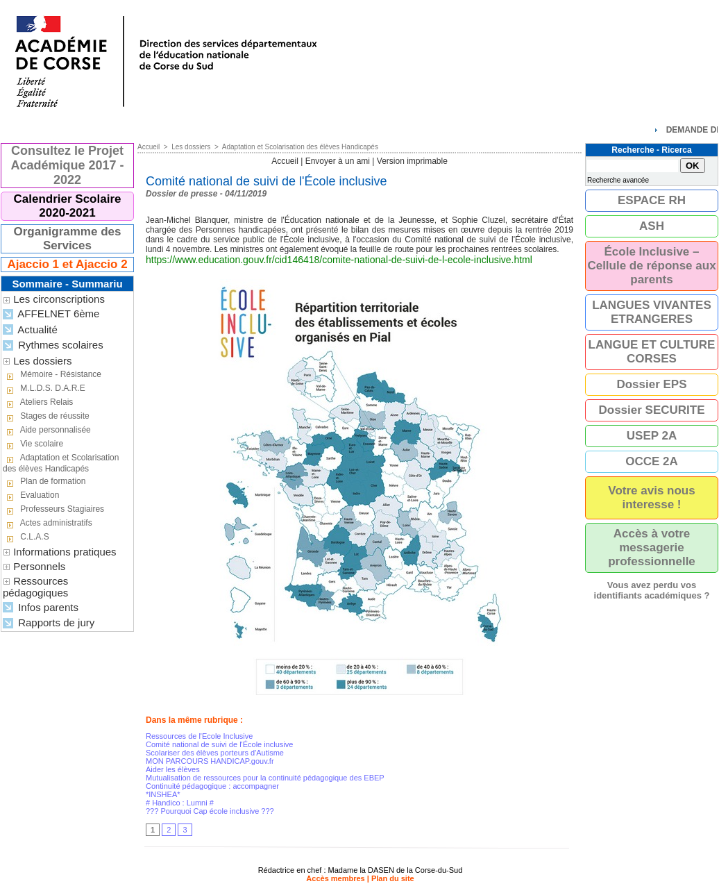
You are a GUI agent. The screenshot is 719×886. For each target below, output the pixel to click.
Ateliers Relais (38, 402)
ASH (651, 226)
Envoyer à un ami (337, 161)
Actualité (30, 330)
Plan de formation (44, 481)
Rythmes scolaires (53, 345)
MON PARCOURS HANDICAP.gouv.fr (210, 761)
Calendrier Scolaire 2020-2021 (67, 205)
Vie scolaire (33, 444)
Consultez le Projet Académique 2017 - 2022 (67, 165)
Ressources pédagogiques (35, 587)
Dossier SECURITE (651, 410)
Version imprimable (412, 161)
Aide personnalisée (47, 430)
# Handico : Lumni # (180, 803)
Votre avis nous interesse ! (651, 497)
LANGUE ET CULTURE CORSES (652, 351)
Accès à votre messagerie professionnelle (651, 547)
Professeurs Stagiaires (53, 509)
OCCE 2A (651, 461)
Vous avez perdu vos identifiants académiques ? (652, 590)
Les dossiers (42, 361)
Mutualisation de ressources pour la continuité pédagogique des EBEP (265, 778)
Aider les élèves (173, 769)
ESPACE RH (652, 200)
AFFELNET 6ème (51, 314)
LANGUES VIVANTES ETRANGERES (651, 312)
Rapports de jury (48, 623)
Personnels (39, 566)
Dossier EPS (651, 384)
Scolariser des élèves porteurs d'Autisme (215, 753)
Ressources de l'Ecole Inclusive (199, 736)
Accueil (148, 147)
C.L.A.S (26, 537)
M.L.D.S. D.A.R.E (44, 388)
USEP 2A (652, 435)
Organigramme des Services (67, 238)
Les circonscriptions (59, 299)
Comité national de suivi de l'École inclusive (219, 744)
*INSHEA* (163, 794)
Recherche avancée (618, 180)
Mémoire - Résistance (52, 375)
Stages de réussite (46, 416)
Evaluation (31, 495)
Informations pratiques (64, 552)
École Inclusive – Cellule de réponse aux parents (651, 265)
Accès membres (335, 878)
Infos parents (40, 608)
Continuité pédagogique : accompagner (212, 786)
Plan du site (392, 878)
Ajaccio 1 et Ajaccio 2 (67, 264)
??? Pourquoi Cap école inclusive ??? (210, 811)
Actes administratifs (47, 523)
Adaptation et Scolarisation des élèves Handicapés (61, 463)
